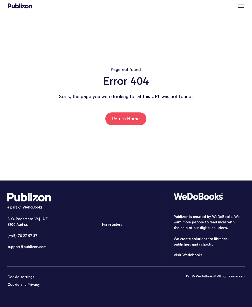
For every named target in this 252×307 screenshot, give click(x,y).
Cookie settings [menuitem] (20, 277)
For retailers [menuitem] (112, 224)
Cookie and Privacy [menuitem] (23, 284)
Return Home (126, 119)
